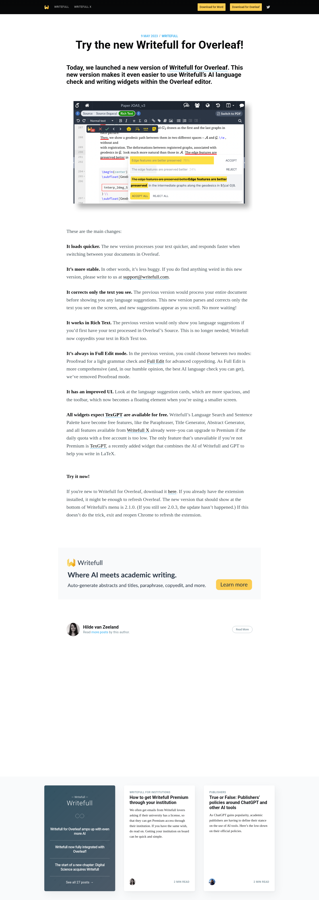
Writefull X (82, 6)
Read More (242, 629)
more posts (99, 632)
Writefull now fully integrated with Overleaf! (79, 849)
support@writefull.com (146, 277)
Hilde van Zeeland (101, 627)
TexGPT (114, 414)
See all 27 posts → (79, 882)
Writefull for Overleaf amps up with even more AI (79, 831)
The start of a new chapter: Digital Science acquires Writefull (80, 867)
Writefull (61, 6)
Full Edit (155, 361)
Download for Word (212, 7)
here (172, 491)
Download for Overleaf (246, 7)
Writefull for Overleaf (198, 67)
